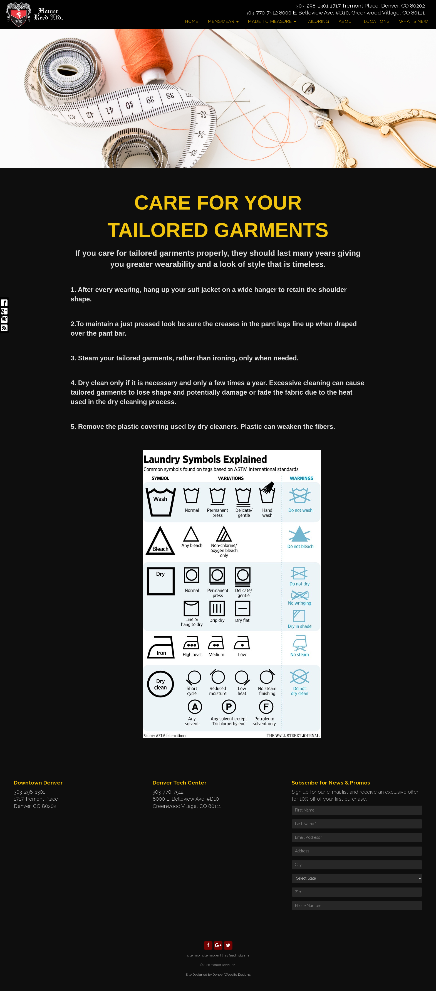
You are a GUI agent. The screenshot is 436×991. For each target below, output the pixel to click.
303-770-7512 (262, 12)
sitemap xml (211, 955)
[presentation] (334, 925)
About (347, 21)
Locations (377, 21)
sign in (243, 955)
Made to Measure (272, 21)
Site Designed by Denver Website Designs (218, 975)
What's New (413, 21)
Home (192, 21)
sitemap (193, 955)
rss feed (230, 955)
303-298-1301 (312, 6)
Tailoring (317, 21)
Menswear (223, 21)
